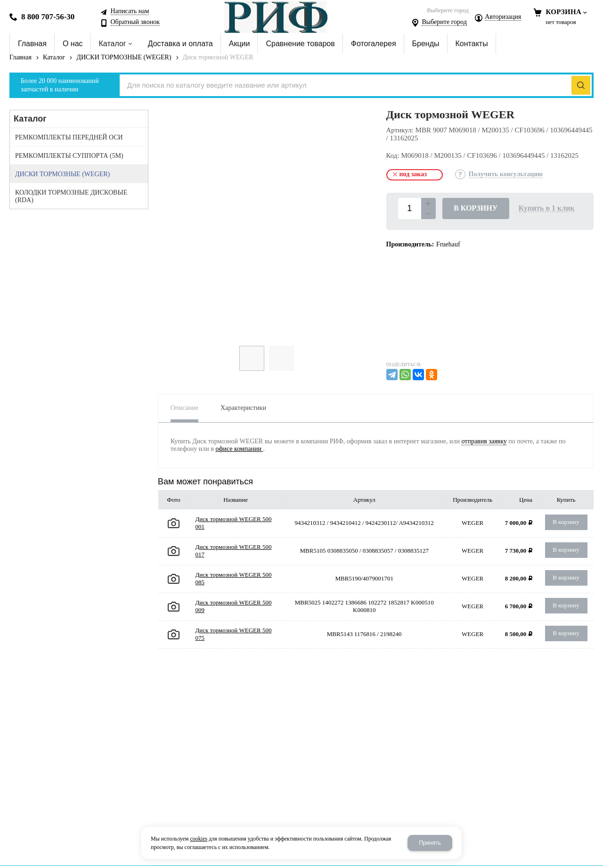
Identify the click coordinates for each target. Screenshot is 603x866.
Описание (184, 407)
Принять (430, 843)
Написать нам (130, 11)
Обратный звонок (135, 22)
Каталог (54, 57)
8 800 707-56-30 (47, 16)
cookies (198, 838)
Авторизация (503, 17)
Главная (20, 57)
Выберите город (444, 22)
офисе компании (239, 448)
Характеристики (243, 407)
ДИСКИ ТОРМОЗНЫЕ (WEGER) (123, 57)
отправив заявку (483, 441)
